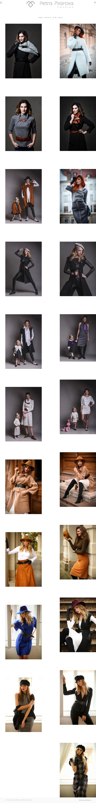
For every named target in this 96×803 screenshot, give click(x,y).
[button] (1, 2)
